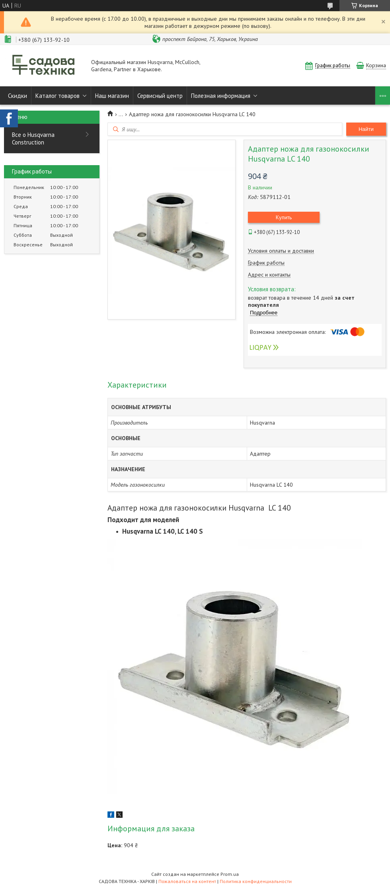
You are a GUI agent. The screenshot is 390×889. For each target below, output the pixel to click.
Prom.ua (229, 874)
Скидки (17, 96)
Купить (284, 217)
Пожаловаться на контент (187, 881)
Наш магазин (112, 96)
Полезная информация (220, 96)
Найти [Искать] (366, 129)
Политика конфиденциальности (256, 881)
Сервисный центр (160, 96)
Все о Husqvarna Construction (33, 138)
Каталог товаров (57, 96)
